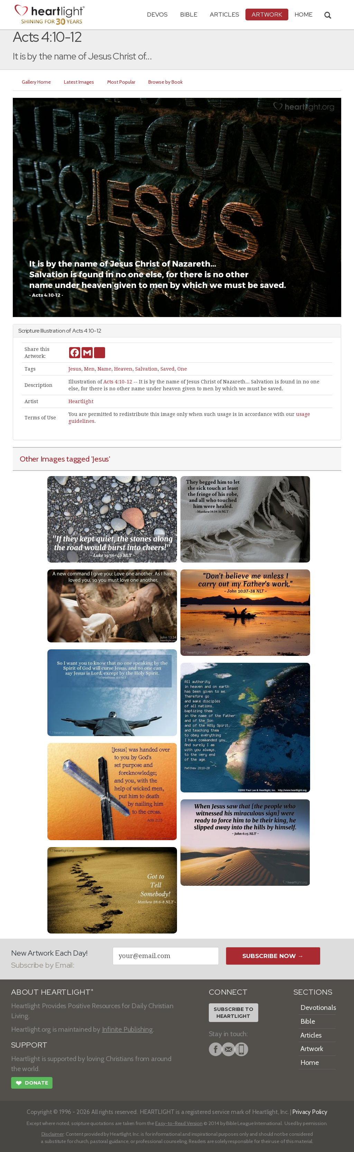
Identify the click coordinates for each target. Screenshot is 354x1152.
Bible (188, 14)
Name (104, 369)
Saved (167, 369)
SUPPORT (29, 1045)
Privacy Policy (309, 1111)
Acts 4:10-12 (117, 381)
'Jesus (100, 459)
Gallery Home (36, 82)
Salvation (146, 369)
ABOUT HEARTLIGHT (52, 992)
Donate (32, 1084)
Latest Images (79, 82)
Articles (224, 14)
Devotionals (318, 1007)
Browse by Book (165, 82)
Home (309, 1062)
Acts (77, 330)
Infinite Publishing (127, 1029)
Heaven (123, 369)
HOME (304, 14)
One (182, 369)
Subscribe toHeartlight (233, 1012)
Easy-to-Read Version (179, 1123)
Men (89, 369)
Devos (157, 14)
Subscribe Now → (273, 956)
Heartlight (80, 401)
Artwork (267, 14)
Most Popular (121, 82)
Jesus (74, 369)
